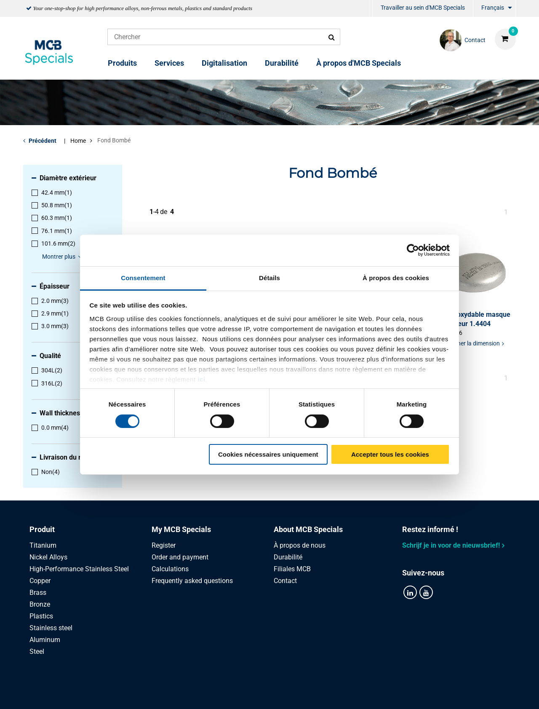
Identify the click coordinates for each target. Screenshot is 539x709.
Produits (122, 63)
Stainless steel (50, 628)
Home (78, 140)
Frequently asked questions (192, 581)
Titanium (42, 545)
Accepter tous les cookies (390, 454)
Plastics (41, 616)
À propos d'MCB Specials (358, 63)
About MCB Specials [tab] (308, 529)
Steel (36, 651)
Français (492, 7)
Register (164, 545)
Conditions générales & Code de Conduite (280, 693)
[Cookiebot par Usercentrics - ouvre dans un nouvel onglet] (413, 250)
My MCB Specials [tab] (181, 529)
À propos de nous (300, 545)
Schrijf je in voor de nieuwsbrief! (451, 545)
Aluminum (44, 640)
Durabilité (282, 63)
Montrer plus (63, 256)
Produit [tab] (42, 529)
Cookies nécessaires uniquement (268, 454)
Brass (37, 593)
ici (201, 379)
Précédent (42, 140)
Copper (40, 581)
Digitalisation (224, 63)
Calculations (170, 569)
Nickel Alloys (48, 557)
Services (169, 63)
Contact (285, 581)
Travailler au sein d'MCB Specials (423, 7)
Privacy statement (180, 693)
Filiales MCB (292, 569)
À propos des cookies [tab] (396, 277)
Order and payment (180, 557)
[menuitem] (371, 8)
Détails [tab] (269, 277)
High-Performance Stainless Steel (79, 569)
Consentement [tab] (143, 277)
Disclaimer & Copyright (386, 693)
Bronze (39, 604)
